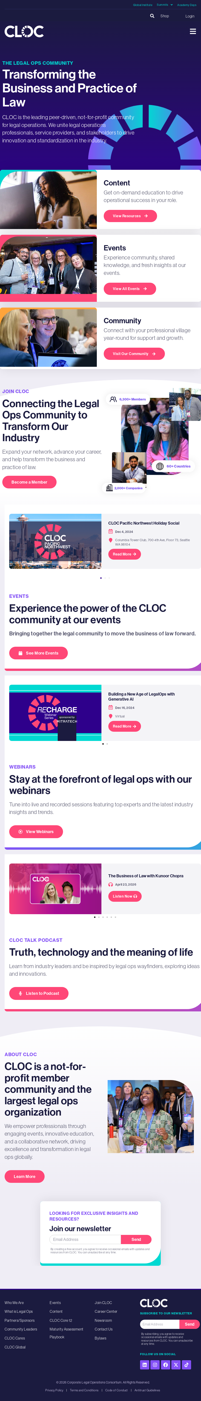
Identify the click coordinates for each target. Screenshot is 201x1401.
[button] (152, 16)
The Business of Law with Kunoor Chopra (145, 876)
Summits (165, 4)
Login (190, 16)
